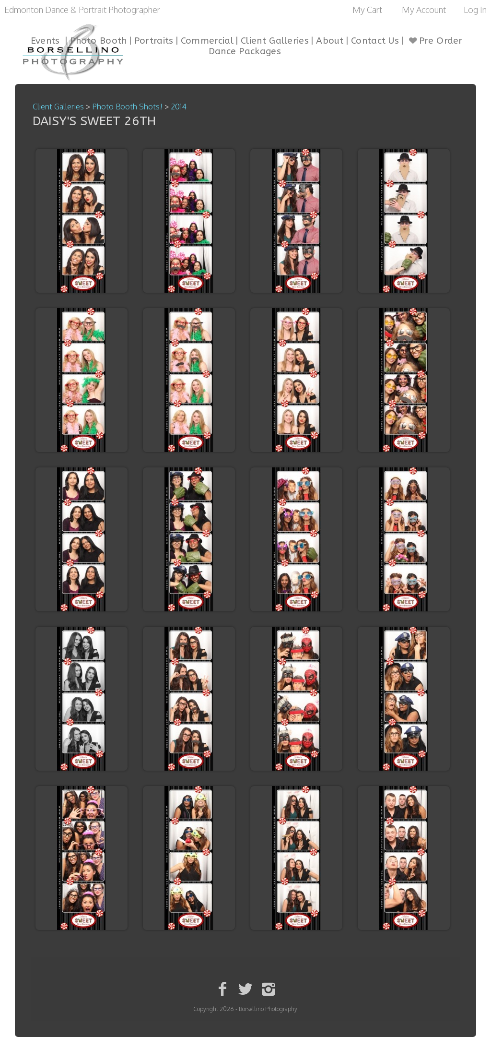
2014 (179, 106)
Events (45, 41)
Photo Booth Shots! (127, 106)
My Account (424, 9)
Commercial (207, 41)
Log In (475, 9)
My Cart (368, 9)
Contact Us (375, 41)
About (330, 41)
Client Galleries (275, 41)
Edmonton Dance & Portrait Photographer (82, 9)
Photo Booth (98, 41)
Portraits (154, 41)
